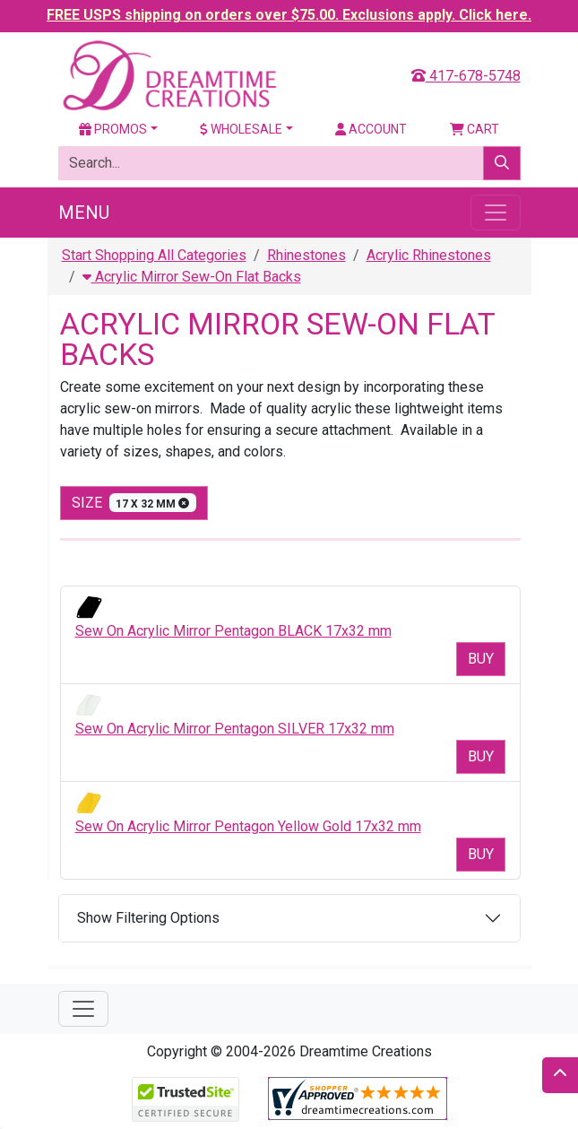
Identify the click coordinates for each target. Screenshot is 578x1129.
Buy (481, 658)
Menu (83, 212)
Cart (474, 129)
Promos (113, 129)
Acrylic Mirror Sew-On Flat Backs (191, 276)
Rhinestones (306, 255)
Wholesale (241, 129)
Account (371, 129)
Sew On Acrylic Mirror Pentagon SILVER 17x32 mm (234, 728)
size (134, 502)
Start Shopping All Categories (154, 255)
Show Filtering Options (148, 917)
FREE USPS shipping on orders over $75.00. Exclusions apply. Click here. (289, 14)
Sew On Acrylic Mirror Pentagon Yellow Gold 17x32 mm (248, 826)
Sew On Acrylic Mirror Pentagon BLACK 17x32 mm (233, 630)
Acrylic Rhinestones (429, 255)
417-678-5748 (466, 75)
